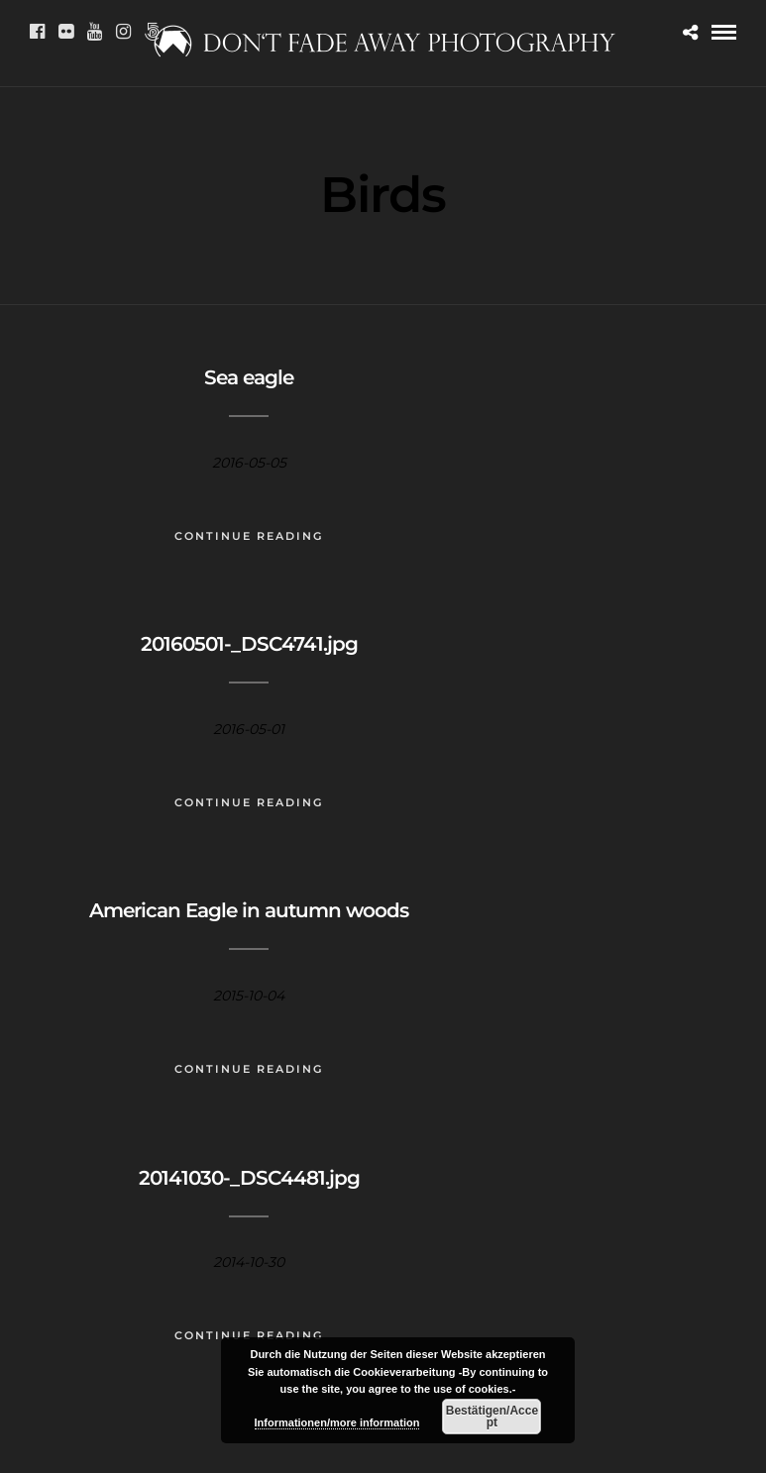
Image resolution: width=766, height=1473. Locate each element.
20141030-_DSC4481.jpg (249, 1178)
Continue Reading (248, 536)
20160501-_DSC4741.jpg (249, 644)
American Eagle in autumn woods (248, 910)
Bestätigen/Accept (492, 1416)
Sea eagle (248, 377)
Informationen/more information (337, 1422)
